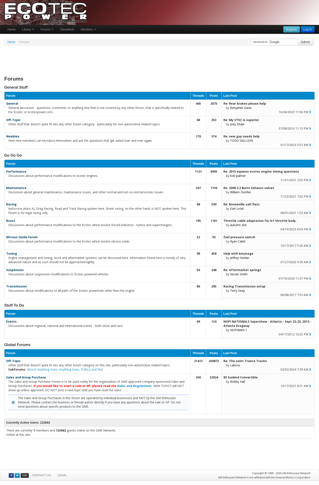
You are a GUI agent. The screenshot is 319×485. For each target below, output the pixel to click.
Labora (235, 365)
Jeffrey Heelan (239, 258)
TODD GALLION (241, 141)
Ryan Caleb (237, 241)
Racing (11, 204)
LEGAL (62, 475)
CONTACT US (41, 475)
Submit (305, 42)
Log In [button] (307, 29)
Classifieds (67, 29)
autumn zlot (238, 225)
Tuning (11, 253)
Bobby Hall (237, 382)
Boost (10, 221)
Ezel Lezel (237, 208)
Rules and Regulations (134, 386)
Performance (16, 171)
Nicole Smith (238, 274)
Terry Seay (237, 291)
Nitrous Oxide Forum (22, 237)
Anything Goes (69, 369)
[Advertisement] (159, 59)
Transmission (16, 286)
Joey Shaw (237, 124)
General (12, 103)
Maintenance (16, 188)
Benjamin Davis (241, 108)
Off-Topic (13, 120)
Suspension (15, 270)
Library (28, 29)
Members (88, 29)
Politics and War (92, 369)
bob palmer (238, 176)
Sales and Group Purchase (26, 377)
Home (12, 29)
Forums (46, 29)
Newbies (12, 136)
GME (24, 475)
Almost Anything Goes (42, 369)
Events (11, 321)
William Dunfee (240, 192)
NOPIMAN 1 (238, 330)
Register (291, 29)
